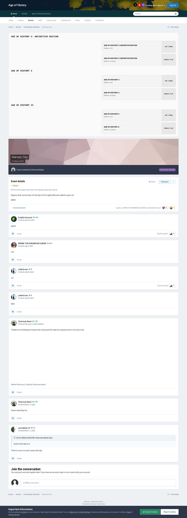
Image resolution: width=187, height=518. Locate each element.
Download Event (19, 208)
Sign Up (173, 5)
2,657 (49, 243)
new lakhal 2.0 (24, 428)
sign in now (64, 472)
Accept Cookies (150, 512)
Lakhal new (23, 269)
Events (31, 20)
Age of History (17, 5)
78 (30, 269)
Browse (14, 15)
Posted (26, 220)
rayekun (119, 208)
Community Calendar (167, 170)
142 (33, 428)
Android (88, 20)
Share (152, 182)
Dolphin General (155, 208)
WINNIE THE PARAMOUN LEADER (134, 208)
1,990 (35, 321)
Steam (77, 20)
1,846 (35, 217)
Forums (21, 20)
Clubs (11, 20)
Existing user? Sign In (155, 5)
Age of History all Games (41, 14)
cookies (24, 512)
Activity (24, 14)
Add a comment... (31, 483)
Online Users (51, 20)
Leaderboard (66, 20)
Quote (19, 234)
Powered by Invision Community (93, 504)
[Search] (146, 14)
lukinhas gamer (162, 234)
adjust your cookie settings (80, 512)
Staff (40, 20)
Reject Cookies (169, 512)
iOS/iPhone (99, 20)
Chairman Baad (37, 170)
